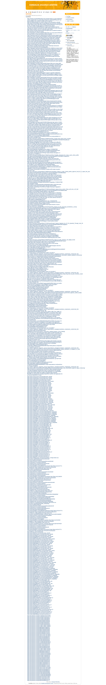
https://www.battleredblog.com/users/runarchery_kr (38, 614)
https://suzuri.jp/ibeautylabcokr (34, 504)
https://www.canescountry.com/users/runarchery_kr (38, 447)
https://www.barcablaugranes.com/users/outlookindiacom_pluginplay (42, 576)
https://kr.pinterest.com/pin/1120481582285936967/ (39, 675)
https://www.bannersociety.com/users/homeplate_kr (39, 598)
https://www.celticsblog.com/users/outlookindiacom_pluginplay (41, 417)
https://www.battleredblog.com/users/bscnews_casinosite (40, 567)
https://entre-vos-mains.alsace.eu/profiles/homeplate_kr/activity (39, 513)
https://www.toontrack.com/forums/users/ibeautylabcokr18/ (40, 506)
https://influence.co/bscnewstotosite (35, 468)
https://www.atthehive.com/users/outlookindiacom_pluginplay (41, 568)
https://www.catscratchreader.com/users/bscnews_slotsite (40, 393)
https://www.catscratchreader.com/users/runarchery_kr (39, 451)
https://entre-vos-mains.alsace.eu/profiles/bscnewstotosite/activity (43, 458)
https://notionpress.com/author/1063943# (36, 473)
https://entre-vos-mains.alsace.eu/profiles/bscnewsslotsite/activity (39, 469)
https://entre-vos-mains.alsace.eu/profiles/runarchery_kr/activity (38, 523)
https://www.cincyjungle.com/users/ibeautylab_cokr (38, 431)
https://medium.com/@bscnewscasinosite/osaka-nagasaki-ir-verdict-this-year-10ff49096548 (44, 167)
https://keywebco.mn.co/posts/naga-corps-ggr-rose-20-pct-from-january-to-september (44, 278)
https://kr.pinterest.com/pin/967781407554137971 (38, 678)
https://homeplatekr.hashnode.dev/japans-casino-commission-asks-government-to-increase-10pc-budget (42, 213)
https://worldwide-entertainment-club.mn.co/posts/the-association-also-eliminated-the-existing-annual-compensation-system (43, 258)
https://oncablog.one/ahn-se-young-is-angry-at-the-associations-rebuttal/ (43, 22)
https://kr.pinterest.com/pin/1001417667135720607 (38, 634)
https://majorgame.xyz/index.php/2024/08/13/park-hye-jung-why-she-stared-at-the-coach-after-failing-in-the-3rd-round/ (44, 92)
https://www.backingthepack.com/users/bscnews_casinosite (40, 560)
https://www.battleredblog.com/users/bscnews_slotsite (39, 555)
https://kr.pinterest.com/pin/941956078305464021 (38, 622)
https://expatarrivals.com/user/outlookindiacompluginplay (40, 501)
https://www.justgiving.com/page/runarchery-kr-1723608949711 (41, 233)
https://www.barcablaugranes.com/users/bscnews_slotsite (40, 553)
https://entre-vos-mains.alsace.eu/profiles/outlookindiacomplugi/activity (40, 491)
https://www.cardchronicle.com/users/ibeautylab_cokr (39, 426)
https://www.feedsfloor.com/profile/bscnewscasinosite (39, 487)
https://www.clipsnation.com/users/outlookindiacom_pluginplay (41, 421)
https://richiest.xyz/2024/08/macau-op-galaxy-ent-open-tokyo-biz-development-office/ (44, 51)
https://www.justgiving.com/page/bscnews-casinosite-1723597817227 (43, 165)
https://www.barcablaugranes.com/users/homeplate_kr (39, 600)
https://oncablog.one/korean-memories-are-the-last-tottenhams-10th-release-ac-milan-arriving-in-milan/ (44, 83)
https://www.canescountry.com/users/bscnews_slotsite (39, 388)
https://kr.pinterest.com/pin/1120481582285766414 (38, 641)
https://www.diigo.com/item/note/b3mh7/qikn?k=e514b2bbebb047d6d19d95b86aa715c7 (37, 326)
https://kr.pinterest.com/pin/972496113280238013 (38, 619)
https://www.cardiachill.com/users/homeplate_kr (38, 438)
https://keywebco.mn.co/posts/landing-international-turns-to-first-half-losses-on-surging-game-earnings (43, 315)
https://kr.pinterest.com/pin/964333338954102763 (38, 679)
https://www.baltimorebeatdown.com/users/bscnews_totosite (41, 538)
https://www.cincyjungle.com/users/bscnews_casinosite (39, 408)
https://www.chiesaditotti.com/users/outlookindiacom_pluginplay (41, 418)
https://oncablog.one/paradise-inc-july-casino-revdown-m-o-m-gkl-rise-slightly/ (43, 68)
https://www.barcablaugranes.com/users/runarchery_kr (39, 611)
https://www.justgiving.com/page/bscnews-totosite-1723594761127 (42, 132)
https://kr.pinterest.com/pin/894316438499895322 (38, 671)
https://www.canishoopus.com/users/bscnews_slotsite (39, 389)
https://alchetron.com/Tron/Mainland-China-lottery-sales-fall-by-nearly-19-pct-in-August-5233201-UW (44, 263)
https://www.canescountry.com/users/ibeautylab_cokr (39, 423)
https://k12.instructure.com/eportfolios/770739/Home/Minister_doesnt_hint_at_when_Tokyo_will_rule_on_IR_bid (52, 189)
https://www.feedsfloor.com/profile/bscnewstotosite (38, 466)
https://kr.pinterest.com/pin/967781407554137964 (38, 676)
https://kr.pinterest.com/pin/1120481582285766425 (38, 642)
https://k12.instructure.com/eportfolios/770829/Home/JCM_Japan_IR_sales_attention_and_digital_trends (51, 239)
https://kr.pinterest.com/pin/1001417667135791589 (38, 667)
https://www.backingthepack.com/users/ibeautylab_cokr (39, 583)
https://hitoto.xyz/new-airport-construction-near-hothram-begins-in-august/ (43, 104)
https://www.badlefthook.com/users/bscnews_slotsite (39, 549)
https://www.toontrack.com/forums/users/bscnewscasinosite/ (41, 482)
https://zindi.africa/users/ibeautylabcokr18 (36, 509)
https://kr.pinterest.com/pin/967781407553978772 (38, 645)
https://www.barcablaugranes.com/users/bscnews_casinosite (41, 564)
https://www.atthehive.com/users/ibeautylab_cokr (38, 580)
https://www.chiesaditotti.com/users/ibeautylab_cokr (39, 430)
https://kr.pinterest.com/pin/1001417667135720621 (38, 635)
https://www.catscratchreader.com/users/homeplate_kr (39, 440)
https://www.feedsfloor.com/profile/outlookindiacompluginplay (41, 498)
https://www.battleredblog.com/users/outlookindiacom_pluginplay (42, 578)
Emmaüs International (70, 42)
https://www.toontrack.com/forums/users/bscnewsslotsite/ (40, 471)
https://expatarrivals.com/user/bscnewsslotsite (45, 477)
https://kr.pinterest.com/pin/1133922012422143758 (38, 615)
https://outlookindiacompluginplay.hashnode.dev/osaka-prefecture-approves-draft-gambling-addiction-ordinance (44, 178)
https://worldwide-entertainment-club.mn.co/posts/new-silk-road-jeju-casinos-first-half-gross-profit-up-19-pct (44, 371)
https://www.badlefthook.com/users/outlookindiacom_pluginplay (41, 573)
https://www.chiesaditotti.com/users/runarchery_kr (38, 454)
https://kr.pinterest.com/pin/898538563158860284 (38, 628)
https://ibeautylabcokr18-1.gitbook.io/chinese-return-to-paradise (41, 343)
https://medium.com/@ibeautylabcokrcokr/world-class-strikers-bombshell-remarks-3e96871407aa (44, 203)
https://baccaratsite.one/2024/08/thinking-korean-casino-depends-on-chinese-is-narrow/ (44, 116)
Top (26, 16)
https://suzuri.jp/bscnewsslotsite (34, 470)
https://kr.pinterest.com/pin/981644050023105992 (38, 658)
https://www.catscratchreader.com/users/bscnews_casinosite (41, 404)
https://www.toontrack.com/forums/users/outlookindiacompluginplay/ (42, 494)
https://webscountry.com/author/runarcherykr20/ (38, 527)
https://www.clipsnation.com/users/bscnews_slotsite (39, 397)
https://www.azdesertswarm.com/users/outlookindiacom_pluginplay (42, 569)
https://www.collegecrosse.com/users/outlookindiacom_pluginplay (42, 422)
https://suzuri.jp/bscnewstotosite (34, 460)
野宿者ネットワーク (70, 33)
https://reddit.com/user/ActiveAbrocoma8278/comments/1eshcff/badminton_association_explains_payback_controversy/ (54, 255)
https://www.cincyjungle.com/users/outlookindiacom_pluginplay (41, 420)
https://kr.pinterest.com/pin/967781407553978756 (38, 643)
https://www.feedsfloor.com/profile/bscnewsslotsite (38, 476)
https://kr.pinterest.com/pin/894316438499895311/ (38, 669)
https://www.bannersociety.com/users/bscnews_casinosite (40, 563)
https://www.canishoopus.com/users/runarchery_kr (38, 448)
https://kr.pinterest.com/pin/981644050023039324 (38, 620)
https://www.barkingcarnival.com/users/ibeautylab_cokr (39, 589)
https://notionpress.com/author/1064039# (36, 507)
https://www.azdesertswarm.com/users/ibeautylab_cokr (39, 581)
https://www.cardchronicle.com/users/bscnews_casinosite (40, 402)
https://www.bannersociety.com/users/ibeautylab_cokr (39, 587)
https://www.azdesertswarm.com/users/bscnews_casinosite (40, 557)
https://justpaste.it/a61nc (32, 150)
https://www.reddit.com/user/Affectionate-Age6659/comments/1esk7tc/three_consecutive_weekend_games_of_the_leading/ (46, 331)
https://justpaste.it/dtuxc (32, 218)
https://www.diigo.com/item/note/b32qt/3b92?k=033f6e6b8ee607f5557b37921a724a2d (37, 306)
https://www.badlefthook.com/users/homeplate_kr (38, 596)
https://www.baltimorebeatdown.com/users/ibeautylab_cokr (40, 586)
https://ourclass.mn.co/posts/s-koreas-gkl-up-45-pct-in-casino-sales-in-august (44, 293)
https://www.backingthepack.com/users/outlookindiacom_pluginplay (42, 571)
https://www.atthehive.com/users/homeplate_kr (38, 591)
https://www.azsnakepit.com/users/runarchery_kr (38, 605)
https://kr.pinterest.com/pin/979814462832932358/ (38, 673)
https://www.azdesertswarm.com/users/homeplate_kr (39, 593)
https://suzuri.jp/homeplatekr (55, 514)
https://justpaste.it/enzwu (32, 166)
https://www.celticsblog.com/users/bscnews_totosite (39, 382)
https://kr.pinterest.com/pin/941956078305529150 (38, 661)
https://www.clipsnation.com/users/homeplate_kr (38, 444)
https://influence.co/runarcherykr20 (35, 531)
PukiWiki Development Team (47, 683)
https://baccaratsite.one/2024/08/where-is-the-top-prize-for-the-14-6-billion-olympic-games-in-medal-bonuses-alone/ (45, 25)
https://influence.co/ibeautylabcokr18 (35, 513)
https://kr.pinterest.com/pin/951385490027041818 (38, 633)
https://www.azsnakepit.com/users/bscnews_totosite (39, 535)
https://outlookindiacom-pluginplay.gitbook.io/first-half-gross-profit (42, 304)
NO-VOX (68, 39)
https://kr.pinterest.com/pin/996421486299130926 (38, 629)
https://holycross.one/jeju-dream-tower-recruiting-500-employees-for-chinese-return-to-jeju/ (43, 52)
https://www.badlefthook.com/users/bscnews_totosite (39, 537)
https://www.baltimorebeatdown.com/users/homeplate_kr (40, 597)
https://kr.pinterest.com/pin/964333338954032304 (38, 647)
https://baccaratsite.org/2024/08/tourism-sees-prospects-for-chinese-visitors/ (44, 58)
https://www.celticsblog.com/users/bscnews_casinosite (39, 406)
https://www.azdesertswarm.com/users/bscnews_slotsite (40, 546)
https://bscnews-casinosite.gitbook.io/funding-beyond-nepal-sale (40, 286)
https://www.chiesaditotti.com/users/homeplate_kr (38, 442)
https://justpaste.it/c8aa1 (32, 202)
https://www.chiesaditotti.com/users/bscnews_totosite (39, 383)
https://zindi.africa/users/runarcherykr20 (36, 528)
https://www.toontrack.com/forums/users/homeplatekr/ (39, 515)
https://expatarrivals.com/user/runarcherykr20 (44, 530)
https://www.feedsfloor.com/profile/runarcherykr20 (38, 529)
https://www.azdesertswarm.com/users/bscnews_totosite (40, 534)
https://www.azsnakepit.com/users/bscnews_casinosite (39, 558)
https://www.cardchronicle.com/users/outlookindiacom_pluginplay (42, 414)
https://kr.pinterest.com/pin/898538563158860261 (38, 627)
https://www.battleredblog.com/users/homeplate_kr (38, 602)
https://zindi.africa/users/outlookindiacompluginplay (38, 497)
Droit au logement (69, 36)
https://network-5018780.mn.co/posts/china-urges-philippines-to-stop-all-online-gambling (43, 355)
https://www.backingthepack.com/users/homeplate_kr (39, 595)
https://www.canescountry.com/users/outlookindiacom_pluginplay (42, 411)
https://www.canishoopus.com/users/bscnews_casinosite (40, 401)
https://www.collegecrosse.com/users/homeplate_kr (39, 446)
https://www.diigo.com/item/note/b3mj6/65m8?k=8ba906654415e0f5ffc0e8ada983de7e (37, 364)
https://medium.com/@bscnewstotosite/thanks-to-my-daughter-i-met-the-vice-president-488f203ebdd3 (45, 134)
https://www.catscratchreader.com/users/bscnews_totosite (40, 381)
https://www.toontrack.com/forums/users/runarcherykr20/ (40, 524)
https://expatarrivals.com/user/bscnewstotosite (45, 467)
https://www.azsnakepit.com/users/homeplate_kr (38, 594)
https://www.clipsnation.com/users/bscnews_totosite (39, 386)
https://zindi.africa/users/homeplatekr (35, 518)
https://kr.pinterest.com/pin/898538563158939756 (38, 651)
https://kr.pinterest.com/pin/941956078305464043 (38, 624)
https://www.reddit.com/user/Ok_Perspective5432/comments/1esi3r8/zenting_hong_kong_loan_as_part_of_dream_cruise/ (55, 273)
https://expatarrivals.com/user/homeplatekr (44, 521)
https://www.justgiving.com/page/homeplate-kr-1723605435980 (41, 217)
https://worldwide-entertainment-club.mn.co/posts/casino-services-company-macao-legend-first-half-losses (44, 352)
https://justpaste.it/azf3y (32, 235)
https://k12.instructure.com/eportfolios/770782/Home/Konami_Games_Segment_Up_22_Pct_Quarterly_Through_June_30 (55, 223)
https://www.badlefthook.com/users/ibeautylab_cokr (39, 584)
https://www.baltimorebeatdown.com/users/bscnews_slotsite (41, 550)
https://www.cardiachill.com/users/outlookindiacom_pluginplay (41, 415)
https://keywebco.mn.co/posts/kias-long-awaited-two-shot (40, 336)
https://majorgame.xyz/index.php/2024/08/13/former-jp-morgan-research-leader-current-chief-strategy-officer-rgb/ (44, 107)
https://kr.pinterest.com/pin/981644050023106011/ (38, 659)
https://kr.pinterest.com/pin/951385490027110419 (38, 665)
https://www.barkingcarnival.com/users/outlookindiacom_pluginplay (42, 577)
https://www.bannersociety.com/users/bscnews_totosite (39, 540)
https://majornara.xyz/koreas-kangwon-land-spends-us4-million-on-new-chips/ (45, 109)
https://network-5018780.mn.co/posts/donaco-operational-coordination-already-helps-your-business (44, 280)
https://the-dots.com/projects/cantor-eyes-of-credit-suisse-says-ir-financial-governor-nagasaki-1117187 (44, 211)
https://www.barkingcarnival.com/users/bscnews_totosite (40, 542)
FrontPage (68, 16)
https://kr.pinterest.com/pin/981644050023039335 (38, 621)
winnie (29, 14)
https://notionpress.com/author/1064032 (36, 495)
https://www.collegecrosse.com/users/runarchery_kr (39, 457)
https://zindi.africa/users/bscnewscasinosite (37, 486)
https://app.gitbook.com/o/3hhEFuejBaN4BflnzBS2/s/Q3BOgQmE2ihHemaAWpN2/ (46, 249)
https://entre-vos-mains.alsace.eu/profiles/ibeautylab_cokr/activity (41, 503)
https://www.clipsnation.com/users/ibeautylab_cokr (38, 433)
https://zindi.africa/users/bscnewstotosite (36, 464)
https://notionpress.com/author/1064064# (36, 516)
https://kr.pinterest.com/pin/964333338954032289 (38, 646)
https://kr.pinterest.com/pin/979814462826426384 (38, 640)
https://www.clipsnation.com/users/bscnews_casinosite (39, 409)
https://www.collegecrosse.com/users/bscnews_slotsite (39, 399)
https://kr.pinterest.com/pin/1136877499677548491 (38, 625)
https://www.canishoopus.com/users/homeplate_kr (38, 436)
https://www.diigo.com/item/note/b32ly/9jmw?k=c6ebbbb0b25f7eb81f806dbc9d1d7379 (37, 251)
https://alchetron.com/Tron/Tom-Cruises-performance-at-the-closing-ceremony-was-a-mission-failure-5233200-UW (42, 244)
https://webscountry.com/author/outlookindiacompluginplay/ (40, 496)
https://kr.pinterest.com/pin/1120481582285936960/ (39, 674)
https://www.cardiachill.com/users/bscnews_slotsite (38, 391)
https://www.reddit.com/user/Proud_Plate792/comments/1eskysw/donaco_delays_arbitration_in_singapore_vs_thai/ (53, 349)
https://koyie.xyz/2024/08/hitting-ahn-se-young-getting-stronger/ (41, 84)
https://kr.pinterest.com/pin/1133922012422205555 (38, 654)
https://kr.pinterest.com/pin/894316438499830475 (38, 638)
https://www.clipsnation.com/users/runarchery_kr (38, 456)
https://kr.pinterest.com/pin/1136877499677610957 (38, 649)
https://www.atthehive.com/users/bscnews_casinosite (39, 556)
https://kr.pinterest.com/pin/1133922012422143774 (38, 616)
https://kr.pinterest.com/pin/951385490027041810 (38, 632)
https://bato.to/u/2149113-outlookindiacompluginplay (39, 500)
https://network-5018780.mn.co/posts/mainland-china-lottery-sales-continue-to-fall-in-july (44, 298)
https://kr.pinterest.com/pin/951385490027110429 (38, 666)
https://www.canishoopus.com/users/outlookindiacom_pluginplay (42, 413)
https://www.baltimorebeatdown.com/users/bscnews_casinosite (41, 562)
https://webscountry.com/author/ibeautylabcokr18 (38, 508)
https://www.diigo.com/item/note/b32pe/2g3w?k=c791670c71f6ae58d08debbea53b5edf (37, 288)
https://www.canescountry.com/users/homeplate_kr (38, 435)
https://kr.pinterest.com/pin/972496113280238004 (38, 618)
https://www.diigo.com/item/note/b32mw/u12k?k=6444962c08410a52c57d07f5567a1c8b (37, 270)
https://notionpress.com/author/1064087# (36, 526)
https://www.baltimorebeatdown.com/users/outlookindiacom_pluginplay (43, 574)
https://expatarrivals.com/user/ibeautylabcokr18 (45, 511)
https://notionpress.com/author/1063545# (36, 462)
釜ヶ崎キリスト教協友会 (71, 26)
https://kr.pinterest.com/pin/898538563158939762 (38, 652)
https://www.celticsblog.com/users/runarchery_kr (38, 453)
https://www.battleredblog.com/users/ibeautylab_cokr (39, 590)
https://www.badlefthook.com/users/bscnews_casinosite (40, 561)
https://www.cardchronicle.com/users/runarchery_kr (39, 449)
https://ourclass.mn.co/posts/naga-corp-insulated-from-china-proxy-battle (43, 275)
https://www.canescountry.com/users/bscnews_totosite (39, 376)
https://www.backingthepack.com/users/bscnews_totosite (40, 536)
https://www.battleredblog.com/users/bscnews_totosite (39, 543)
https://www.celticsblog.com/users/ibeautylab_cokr (38, 429)
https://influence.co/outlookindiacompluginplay (37, 502)
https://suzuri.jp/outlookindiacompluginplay (37, 493)
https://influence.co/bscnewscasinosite (36, 490)
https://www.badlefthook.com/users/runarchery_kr (38, 608)
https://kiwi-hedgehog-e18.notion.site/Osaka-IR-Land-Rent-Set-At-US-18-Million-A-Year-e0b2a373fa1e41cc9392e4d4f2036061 (45, 164)
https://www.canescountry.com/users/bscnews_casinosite (40, 400)
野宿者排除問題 (69, 28)
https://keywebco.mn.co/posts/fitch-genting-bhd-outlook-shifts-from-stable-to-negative (44, 372)
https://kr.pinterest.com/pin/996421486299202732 (38, 663)
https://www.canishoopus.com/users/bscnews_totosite (39, 377)
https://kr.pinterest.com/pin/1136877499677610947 (38, 648)
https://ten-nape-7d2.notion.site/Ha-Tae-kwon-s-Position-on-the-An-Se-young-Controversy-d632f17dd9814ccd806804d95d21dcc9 (44, 198)
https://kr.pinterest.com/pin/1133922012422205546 (38, 653)
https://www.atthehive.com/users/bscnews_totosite (38, 533)
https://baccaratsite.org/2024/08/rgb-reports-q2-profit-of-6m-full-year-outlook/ (43, 43)
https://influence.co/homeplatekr (34, 522)
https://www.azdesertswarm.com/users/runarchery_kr (39, 604)
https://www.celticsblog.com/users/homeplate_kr (38, 441)
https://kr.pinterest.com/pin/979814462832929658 (38, 672)
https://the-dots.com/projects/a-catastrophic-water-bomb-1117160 (48, 126)
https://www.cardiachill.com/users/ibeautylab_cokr (38, 427)
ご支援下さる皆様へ (70, 21)
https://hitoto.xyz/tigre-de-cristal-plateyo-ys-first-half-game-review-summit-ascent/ (43, 44)
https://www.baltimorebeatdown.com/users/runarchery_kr (40, 609)
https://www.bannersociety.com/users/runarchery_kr (39, 610)
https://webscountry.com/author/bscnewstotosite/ (38, 463)
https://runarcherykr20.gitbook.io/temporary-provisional (39, 362)
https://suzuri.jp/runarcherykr (55, 523)
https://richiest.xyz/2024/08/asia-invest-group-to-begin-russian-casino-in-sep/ (44, 110)
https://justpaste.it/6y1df (32, 134)
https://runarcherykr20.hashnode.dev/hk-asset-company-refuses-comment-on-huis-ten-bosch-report (44, 230)
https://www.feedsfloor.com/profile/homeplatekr (38, 520)
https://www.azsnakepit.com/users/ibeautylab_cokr (38, 582)
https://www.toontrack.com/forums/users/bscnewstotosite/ (40, 461)
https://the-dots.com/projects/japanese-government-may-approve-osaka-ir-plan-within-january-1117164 (44, 160)
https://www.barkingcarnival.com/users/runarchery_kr (39, 613)
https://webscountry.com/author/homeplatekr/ (37, 517)
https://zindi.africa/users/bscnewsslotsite (36, 475)
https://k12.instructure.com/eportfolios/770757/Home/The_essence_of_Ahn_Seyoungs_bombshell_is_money (52, 206)
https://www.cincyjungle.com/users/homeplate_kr (38, 443)
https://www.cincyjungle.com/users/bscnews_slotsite (39, 396)
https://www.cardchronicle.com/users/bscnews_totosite (39, 379)
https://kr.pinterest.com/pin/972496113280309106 (38, 655)
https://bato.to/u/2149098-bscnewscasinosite (37, 488)
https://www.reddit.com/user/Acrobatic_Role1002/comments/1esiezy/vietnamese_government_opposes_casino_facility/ (54, 292)
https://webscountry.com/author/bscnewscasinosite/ (39, 484)
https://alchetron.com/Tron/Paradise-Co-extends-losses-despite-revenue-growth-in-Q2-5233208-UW (44, 357)
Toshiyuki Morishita (55, 681)
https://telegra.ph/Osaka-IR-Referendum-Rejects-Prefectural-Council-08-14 (44, 226)
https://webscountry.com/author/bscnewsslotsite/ (38, 474)
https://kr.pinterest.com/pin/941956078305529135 (38, 660)
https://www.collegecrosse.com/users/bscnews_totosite (39, 387)
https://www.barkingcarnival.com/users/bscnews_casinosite (40, 566)
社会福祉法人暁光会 (70, 17)
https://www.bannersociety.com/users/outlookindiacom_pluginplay (42, 575)
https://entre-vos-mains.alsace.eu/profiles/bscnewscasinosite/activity (39, 479)
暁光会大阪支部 (69, 19)
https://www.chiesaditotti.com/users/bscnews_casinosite (40, 407)
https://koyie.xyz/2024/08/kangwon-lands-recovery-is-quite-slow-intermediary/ (43, 99)
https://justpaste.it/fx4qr (32, 183)
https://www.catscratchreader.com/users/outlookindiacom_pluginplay (42, 416)
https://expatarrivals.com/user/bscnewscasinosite (38, 489)
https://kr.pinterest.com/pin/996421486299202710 (38, 662)
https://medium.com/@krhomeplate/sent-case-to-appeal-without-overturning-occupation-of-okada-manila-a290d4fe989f (44, 219)
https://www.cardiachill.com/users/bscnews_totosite (39, 380)
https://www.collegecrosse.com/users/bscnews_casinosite (40, 410)
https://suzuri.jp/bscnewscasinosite (35, 481)
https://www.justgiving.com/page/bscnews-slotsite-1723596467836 (42, 149)
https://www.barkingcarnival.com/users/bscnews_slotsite (40, 554)
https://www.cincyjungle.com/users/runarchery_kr (38, 455)
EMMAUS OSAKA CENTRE (43, 5)
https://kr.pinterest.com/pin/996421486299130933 (38, 631)
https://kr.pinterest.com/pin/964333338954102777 (38, 680)
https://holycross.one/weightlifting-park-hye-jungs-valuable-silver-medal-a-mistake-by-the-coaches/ (44, 20)
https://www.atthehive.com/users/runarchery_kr (38, 603)
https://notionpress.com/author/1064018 (36, 483)
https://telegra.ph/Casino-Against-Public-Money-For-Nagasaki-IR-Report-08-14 (43, 210)
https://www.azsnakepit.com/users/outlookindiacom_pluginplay (41, 570)
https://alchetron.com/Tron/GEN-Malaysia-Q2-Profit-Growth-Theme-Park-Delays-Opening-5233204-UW (44, 299)
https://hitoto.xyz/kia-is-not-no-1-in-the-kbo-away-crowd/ (40, 29)
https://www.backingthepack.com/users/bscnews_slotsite (40, 548)
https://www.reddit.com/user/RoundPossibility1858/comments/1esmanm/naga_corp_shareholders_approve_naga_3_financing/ (56, 368)
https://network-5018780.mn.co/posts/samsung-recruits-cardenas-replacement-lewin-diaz (44, 337)
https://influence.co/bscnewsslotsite (35, 478)
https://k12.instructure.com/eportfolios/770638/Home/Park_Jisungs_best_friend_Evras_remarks (49, 138)
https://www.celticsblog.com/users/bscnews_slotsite (39, 394)
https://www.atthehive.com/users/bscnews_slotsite (38, 544)
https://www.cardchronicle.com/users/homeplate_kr (38, 437)
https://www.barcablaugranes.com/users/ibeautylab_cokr (40, 588)
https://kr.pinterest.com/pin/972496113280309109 (38, 656)
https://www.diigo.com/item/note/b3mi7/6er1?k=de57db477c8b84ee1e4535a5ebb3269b (37, 345)
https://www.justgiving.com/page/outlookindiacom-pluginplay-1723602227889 (44, 182)
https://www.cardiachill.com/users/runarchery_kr (38, 450)
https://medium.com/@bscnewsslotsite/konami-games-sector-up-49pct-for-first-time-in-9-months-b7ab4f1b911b (43, 151)
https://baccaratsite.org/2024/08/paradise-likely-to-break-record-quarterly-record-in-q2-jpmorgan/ (44, 103)
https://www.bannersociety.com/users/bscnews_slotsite (39, 551)
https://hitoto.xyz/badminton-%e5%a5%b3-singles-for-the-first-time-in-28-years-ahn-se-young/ (44, 88)
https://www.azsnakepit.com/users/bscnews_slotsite (39, 547)
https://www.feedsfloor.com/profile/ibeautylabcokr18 (39, 510)
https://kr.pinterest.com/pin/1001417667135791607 (38, 668)
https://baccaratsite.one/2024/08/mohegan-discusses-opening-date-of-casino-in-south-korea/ (43, 57)
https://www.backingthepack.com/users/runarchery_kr (39, 607)
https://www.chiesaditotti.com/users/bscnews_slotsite (39, 395)
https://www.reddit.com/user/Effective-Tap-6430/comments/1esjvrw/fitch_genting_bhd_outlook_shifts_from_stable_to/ (44, 311)
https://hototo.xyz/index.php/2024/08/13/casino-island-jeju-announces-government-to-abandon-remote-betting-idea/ (43, 46)
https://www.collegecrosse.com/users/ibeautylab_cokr (39, 434)
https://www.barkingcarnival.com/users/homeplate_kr (39, 601)
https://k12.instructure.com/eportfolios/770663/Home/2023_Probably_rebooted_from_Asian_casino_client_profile (53, 155)
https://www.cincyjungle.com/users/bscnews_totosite (39, 384)
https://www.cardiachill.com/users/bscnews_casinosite (39, 403)
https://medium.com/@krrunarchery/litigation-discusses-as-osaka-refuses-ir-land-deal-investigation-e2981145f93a (43, 235)
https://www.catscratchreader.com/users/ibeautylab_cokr (40, 428)
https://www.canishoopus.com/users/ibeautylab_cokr (39, 424)
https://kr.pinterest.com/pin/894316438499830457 (38, 636)
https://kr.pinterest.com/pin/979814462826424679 (38, 639)
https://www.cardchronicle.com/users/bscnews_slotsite (39, 390)
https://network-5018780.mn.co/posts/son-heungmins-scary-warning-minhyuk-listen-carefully (44, 261)
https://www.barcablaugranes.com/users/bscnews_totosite (40, 541)
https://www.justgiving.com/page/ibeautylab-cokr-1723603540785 (42, 201)
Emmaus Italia (69, 44)
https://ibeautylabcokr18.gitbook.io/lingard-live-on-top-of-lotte (41, 324)
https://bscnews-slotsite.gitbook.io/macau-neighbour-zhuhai (40, 267)
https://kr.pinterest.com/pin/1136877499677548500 (38, 626)
